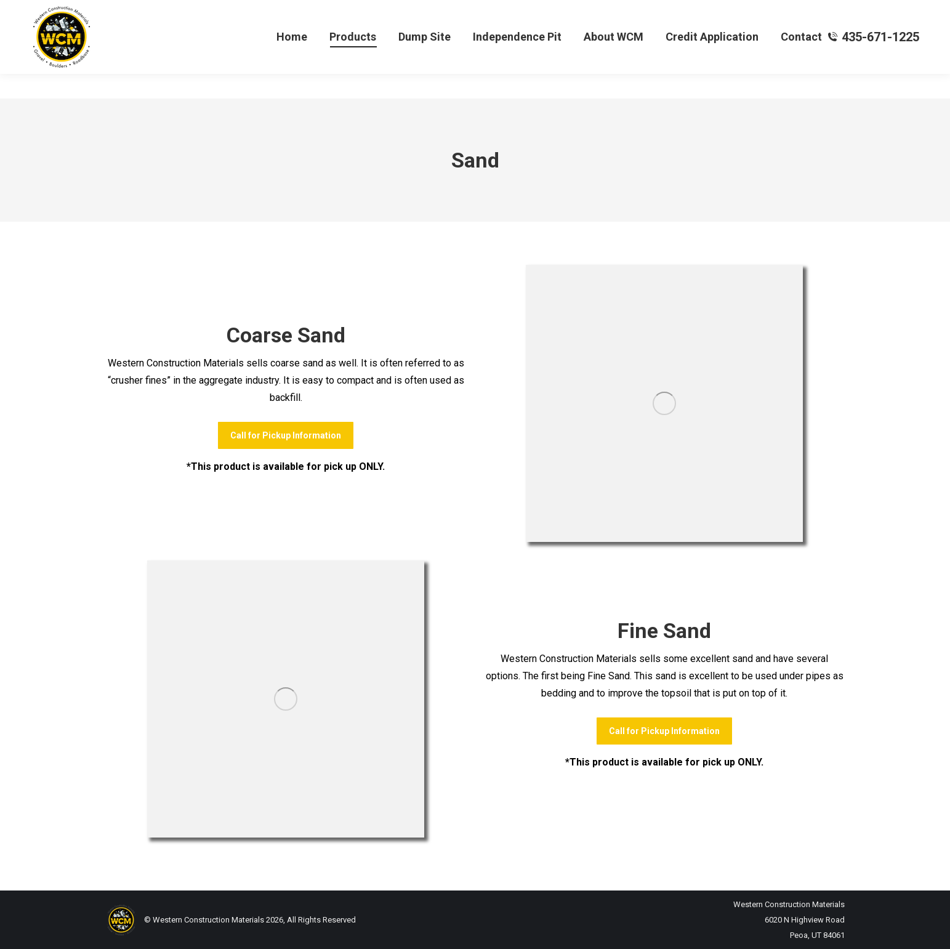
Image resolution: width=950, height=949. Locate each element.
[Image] (664, 403)
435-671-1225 (873, 61)
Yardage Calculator (69, 12)
